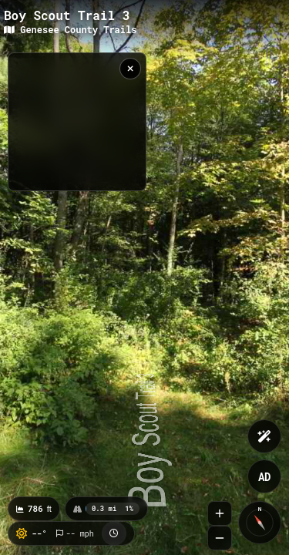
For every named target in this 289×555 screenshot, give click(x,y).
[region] (77, 121)
